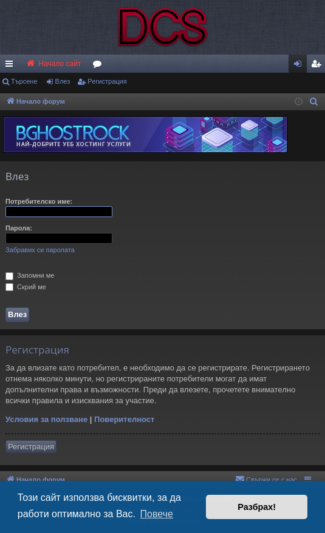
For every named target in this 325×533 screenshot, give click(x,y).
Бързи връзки (11, 66)
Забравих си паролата (40, 249)
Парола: (18, 228)
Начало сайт (53, 63)
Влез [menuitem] (300, 66)
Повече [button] (156, 514)
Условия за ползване (46, 419)
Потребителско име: (38, 201)
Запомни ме (29, 275)
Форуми (99, 66)
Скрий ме (25, 286)
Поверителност (124, 419)
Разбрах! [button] (257, 507)
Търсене (24, 81)
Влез (62, 81)
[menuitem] (316, 64)
